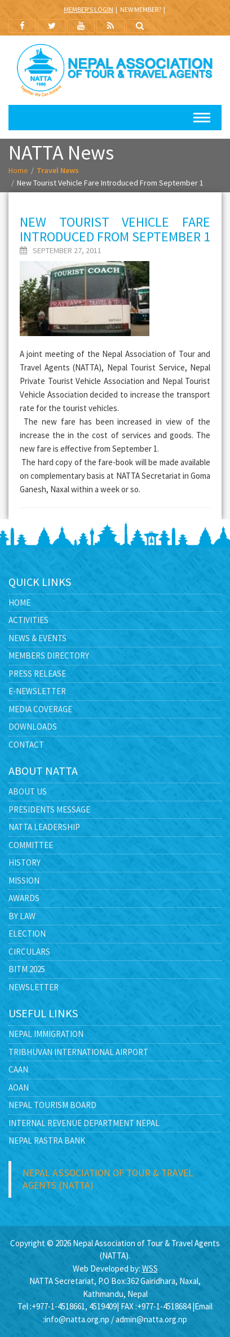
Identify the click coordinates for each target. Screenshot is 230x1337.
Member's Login (88, 9)
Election (27, 933)
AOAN (18, 1087)
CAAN (18, 1069)
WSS (150, 1268)
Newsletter (33, 987)
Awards (23, 898)
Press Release (37, 673)
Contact (26, 744)
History (24, 862)
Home (18, 170)
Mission (23, 880)
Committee (30, 845)
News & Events (37, 638)
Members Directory (48, 655)
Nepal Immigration (45, 1034)
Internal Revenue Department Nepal (84, 1123)
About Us (27, 791)
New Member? (140, 9)
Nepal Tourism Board (52, 1105)
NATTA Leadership (44, 827)
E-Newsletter (37, 691)
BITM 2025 (26, 969)
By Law (22, 916)
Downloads (32, 726)
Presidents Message (49, 809)
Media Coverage (40, 709)
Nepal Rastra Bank (46, 1140)
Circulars (29, 951)
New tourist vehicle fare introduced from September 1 (115, 229)
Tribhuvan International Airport (78, 1052)
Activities (28, 620)
